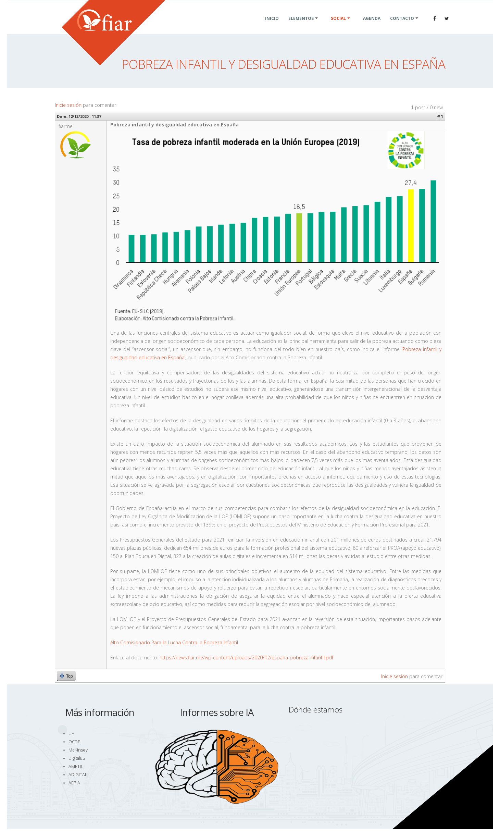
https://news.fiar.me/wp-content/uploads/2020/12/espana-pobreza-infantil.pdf (246, 657)
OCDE (74, 742)
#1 (440, 116)
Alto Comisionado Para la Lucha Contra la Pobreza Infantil (174, 642)
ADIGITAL (77, 775)
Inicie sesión (68, 105)
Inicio (272, 26)
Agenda (371, 26)
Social (338, 26)
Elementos (301, 26)
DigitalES (76, 758)
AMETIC (76, 766)
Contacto (402, 26)
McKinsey (78, 750)
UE (71, 733)
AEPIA (74, 783)
